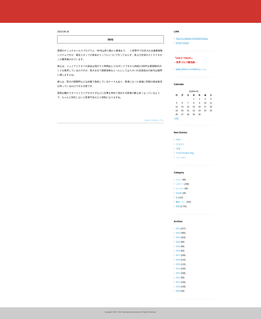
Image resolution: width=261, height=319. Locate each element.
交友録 (179, 193)
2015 (178, 264)
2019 (178, 246)
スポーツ (180, 184)
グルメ (179, 180)
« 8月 (176, 118)
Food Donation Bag (185, 153)
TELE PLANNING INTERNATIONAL (192, 39)
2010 (178, 286)
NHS (178, 139)
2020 (178, 242)
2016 (178, 260)
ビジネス (180, 188)
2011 (178, 282)
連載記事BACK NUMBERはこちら (191, 69)
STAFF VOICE (182, 43)
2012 (178, 277)
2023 (178, 228)
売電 (178, 148)
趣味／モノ (181, 202)
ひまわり (180, 144)
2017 (178, 255)
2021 (178, 237)
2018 (178, 251)
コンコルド (181, 157)
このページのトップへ (154, 120)
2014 (178, 268)
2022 (178, 233)
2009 (178, 291)
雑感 (178, 206)
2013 (178, 273)
